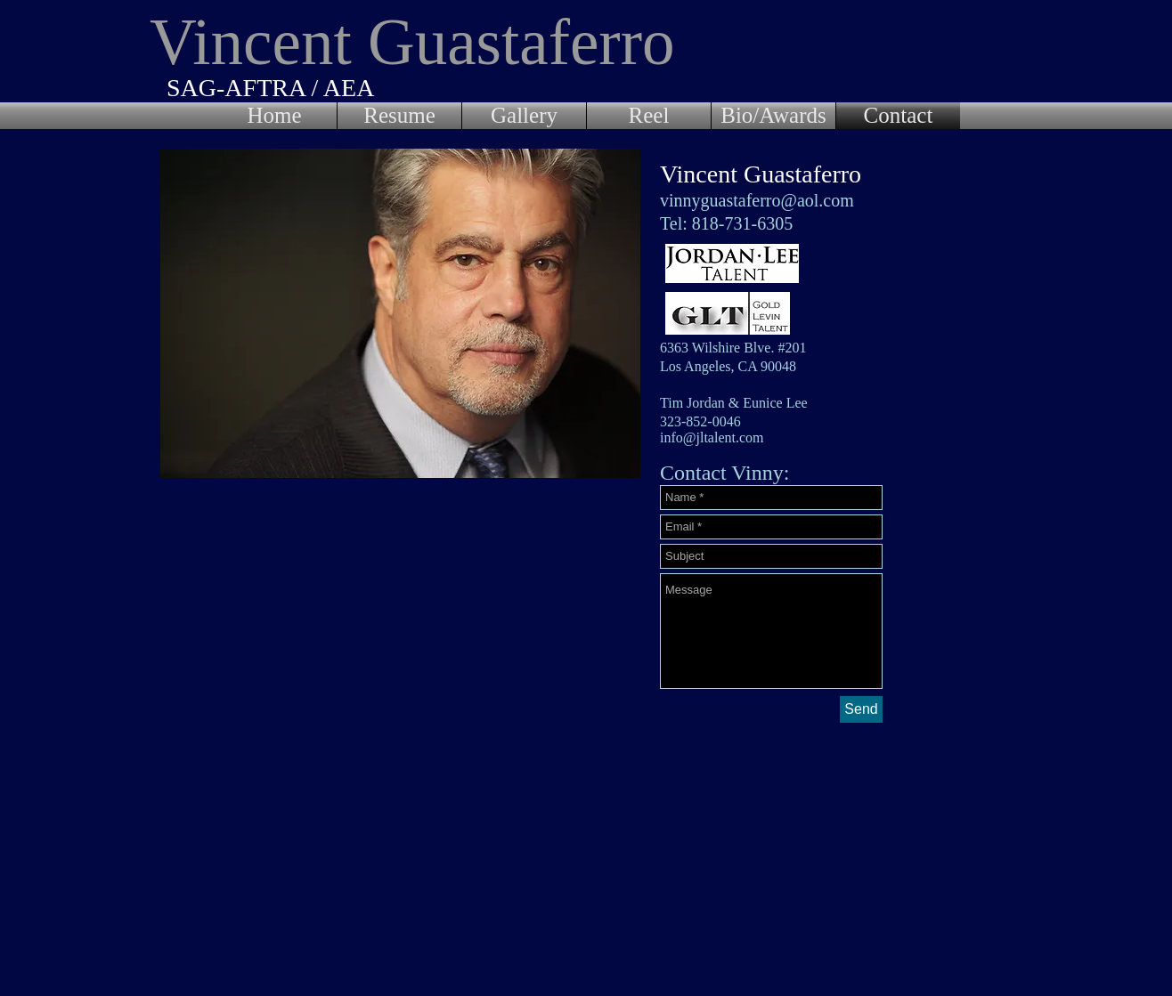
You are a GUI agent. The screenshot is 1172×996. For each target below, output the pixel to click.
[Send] (861, 709)
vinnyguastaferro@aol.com (757, 200)
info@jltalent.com (711, 437)
